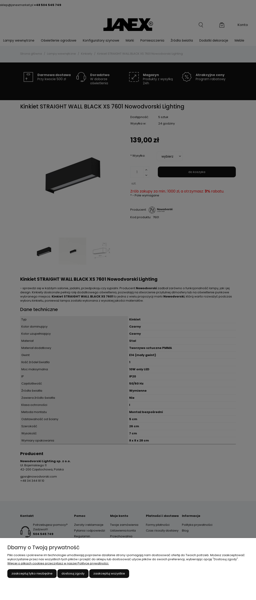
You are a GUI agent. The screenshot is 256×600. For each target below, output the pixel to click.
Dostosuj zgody (72, 573)
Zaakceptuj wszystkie (109, 573)
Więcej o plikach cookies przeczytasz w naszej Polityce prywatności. (58, 563)
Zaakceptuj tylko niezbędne (32, 573)
